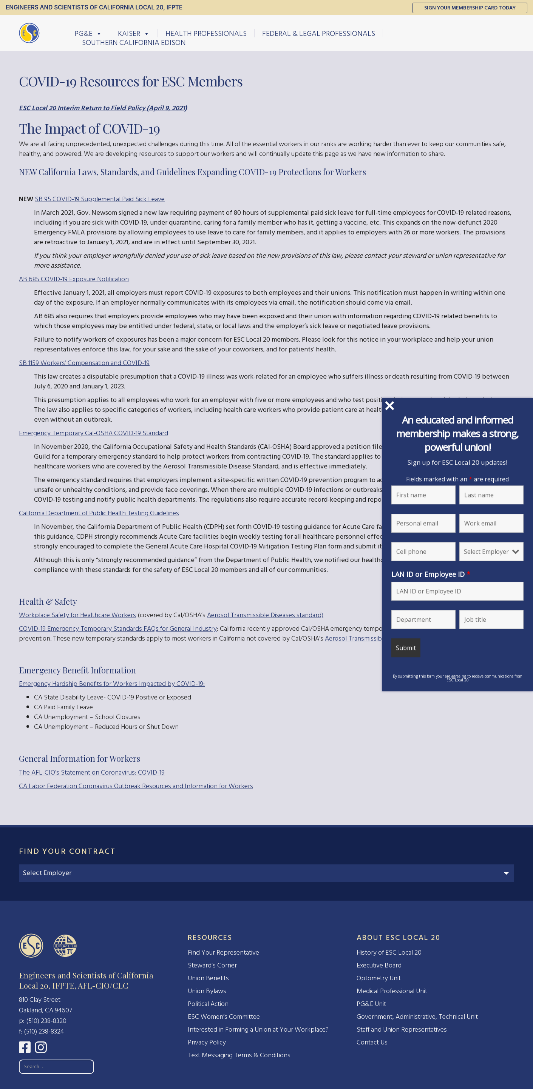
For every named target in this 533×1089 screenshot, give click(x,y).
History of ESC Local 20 (389, 952)
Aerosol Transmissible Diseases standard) (265, 615)
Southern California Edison (134, 42)
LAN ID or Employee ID (430, 574)
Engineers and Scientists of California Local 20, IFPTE (94, 7)
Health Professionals (206, 33)
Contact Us (372, 1042)
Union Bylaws (207, 991)
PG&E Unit (371, 1003)
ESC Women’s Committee (224, 1016)
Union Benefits (208, 978)
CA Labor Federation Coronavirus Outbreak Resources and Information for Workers (136, 786)
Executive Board (379, 965)
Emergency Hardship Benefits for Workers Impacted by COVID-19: (112, 683)
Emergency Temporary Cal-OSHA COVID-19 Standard (93, 433)
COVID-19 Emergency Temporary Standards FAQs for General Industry (118, 628)
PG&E (88, 33)
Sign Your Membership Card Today (470, 7)
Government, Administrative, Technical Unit (417, 1016)
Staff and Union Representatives (402, 1029)
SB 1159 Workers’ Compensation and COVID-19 (84, 362)
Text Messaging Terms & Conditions (239, 1055)
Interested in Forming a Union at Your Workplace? (258, 1029)
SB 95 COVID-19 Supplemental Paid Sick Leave (100, 199)
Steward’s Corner (212, 965)
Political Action (208, 1003)
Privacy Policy (207, 1042)
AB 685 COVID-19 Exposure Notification (74, 279)
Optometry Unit (379, 978)
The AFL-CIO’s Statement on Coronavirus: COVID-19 (92, 772)
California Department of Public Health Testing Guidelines (99, 513)
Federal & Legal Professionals (318, 33)
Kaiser (134, 33)
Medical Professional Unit (392, 991)
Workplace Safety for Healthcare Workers (77, 615)
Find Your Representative (223, 952)
